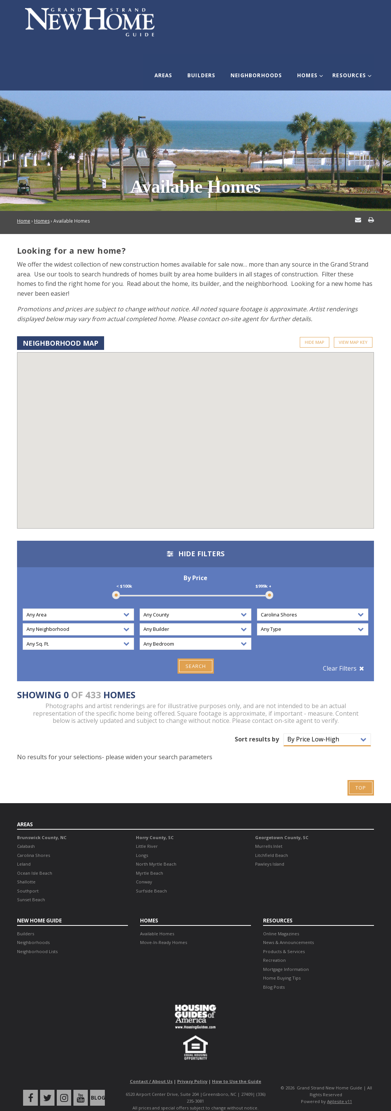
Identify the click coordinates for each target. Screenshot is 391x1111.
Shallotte (26, 869)
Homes (307, 70)
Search (195, 654)
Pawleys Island (269, 852)
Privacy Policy (192, 1069)
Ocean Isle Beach (34, 861)
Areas (172, 70)
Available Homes (157, 921)
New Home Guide (40, 908)
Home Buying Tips (282, 966)
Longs (142, 843)
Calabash (26, 834)
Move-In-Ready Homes (163, 930)
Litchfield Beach (271, 843)
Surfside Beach (151, 879)
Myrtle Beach (149, 861)
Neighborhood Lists (37, 939)
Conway (144, 869)
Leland (24, 852)
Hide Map (314, 330)
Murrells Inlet (268, 834)
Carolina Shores (33, 843)
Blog (95, 1085)
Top (360, 775)
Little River (147, 834)
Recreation (274, 948)
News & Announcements (288, 930)
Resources (346, 70)
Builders (207, 70)
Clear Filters (340, 656)
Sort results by (257, 727)
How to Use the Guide (236, 1069)
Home (23, 209)
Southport (28, 879)
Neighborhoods (259, 70)
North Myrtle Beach (156, 852)
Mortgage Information (286, 957)
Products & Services (284, 939)
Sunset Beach (31, 887)
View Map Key (353, 330)
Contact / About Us (151, 1069)
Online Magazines (281, 921)
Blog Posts (274, 974)
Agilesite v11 (339, 1089)
